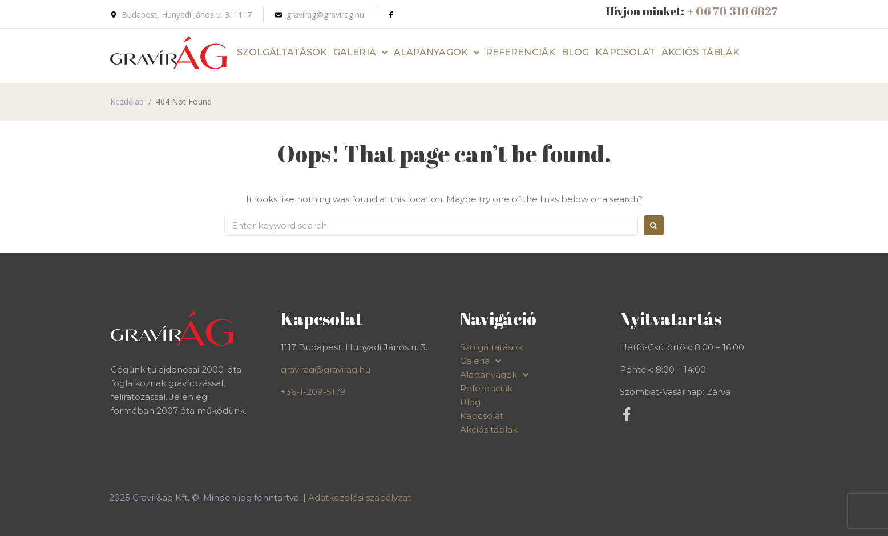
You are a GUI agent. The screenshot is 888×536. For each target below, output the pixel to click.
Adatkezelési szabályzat (359, 497)
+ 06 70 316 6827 (732, 11)
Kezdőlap (127, 101)
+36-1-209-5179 (313, 391)
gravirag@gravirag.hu (325, 369)
